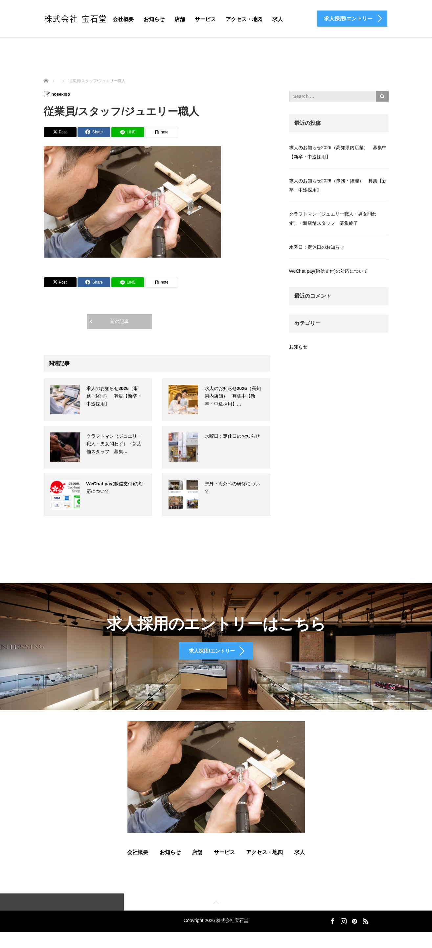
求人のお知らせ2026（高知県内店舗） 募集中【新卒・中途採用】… (233, 395)
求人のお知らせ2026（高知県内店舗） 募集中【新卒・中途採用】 (338, 152)
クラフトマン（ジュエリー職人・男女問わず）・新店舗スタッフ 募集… (114, 443)
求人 (277, 19)
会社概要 (123, 19)
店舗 (179, 19)
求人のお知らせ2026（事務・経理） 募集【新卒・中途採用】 (114, 395)
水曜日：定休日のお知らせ (232, 435)
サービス (205, 19)
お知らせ (154, 19)
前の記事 (119, 321)
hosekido (62, 94)
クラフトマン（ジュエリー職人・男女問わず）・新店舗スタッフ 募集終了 (332, 218)
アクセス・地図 (244, 19)
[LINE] (127, 132)
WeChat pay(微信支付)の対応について (328, 271)
